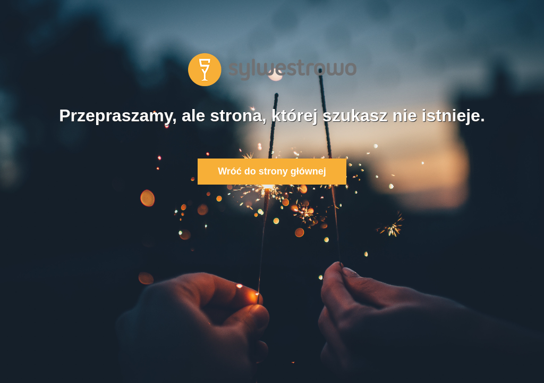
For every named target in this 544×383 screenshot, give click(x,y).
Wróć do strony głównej (272, 171)
